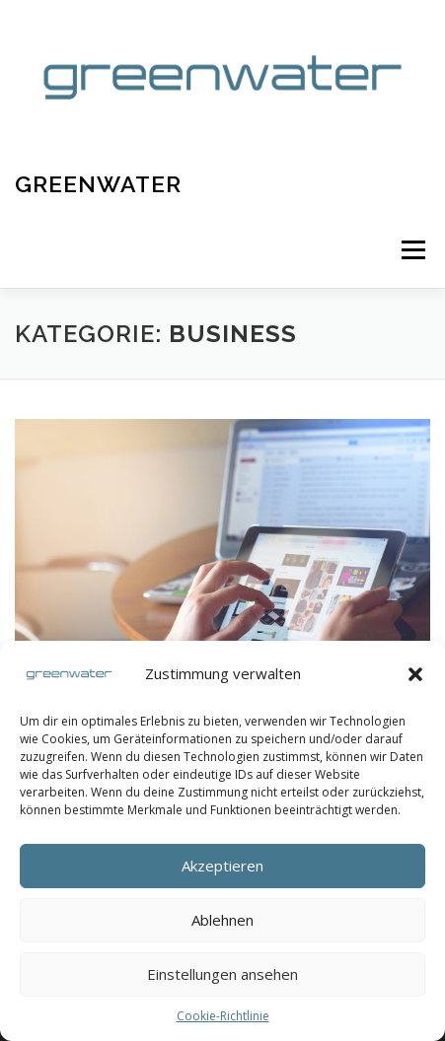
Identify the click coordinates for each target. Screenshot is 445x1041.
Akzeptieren (222, 865)
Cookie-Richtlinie (223, 1015)
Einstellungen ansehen (222, 974)
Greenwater (98, 184)
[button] (415, 674)
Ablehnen (222, 920)
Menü (412, 251)
